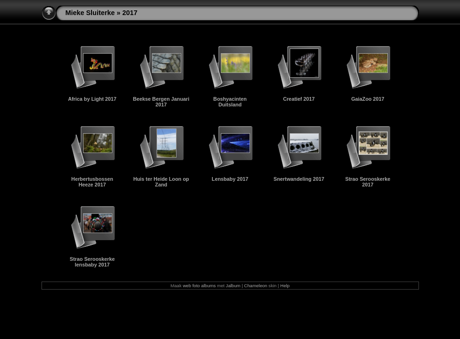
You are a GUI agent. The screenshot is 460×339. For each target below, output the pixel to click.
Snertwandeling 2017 (299, 179)
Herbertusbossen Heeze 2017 (92, 181)
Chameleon (255, 285)
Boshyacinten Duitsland (230, 101)
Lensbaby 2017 (230, 179)
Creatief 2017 (299, 99)
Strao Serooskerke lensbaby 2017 (92, 261)
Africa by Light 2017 (92, 99)
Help (285, 285)
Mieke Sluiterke (90, 12)
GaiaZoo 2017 (367, 99)
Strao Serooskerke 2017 (367, 181)
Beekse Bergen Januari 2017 (161, 101)
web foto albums (199, 285)
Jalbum (233, 285)
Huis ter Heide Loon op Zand (161, 181)
